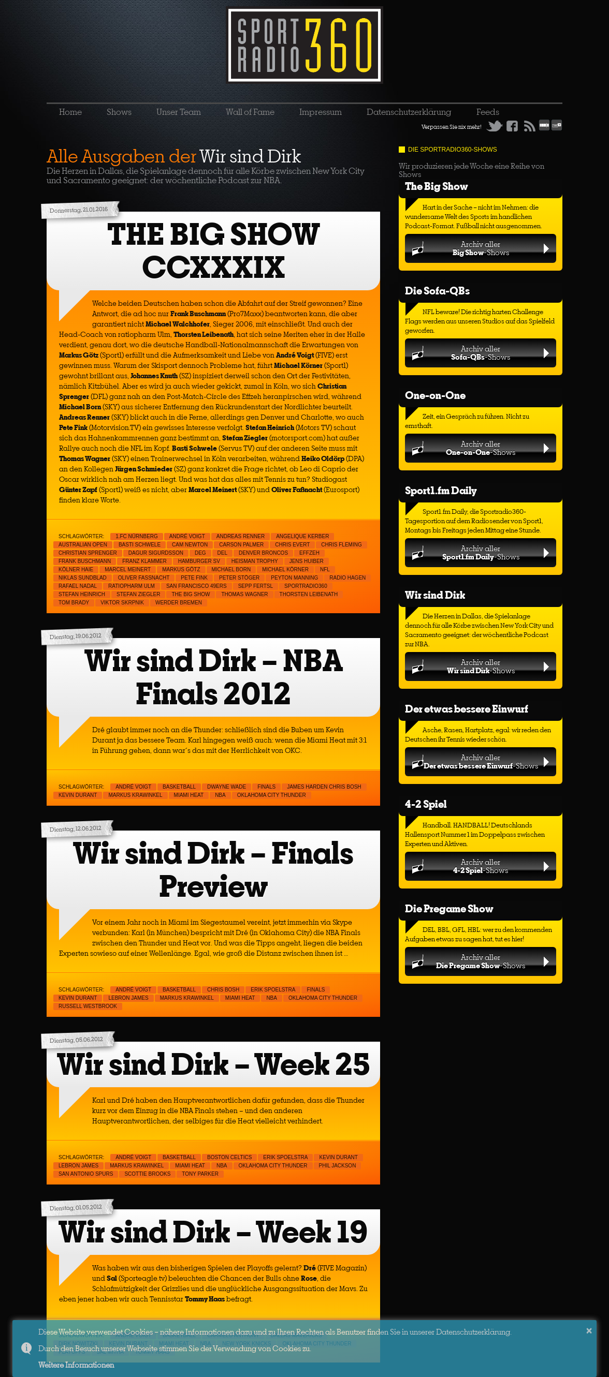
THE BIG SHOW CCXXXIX (213, 250)
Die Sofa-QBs (437, 290)
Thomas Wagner (244, 594)
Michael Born (231, 569)
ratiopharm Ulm (131, 586)
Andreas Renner (240, 536)
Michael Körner (285, 569)
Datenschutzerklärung (409, 112)
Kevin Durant (78, 795)
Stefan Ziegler (138, 594)
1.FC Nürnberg (136, 536)
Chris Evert (292, 544)
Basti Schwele (140, 544)
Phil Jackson (337, 1165)
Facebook (512, 126)
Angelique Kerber (302, 536)
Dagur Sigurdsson (155, 553)
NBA (220, 795)
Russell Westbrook (88, 1006)
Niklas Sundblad (83, 578)
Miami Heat (189, 795)
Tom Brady (74, 602)
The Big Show (436, 186)
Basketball (179, 787)
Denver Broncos (263, 553)
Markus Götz (181, 569)
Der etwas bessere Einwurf (466, 708)
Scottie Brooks (147, 1174)
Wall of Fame (250, 112)
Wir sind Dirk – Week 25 (213, 1064)
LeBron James (128, 998)
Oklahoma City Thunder (271, 795)
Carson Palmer (241, 544)
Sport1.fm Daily (441, 490)
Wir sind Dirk (435, 594)
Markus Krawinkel (135, 795)
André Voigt (187, 536)
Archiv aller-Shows (481, 248)
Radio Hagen (347, 578)
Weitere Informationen (76, 1364)
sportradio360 (305, 586)
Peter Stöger (239, 578)
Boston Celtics (229, 1157)
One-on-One (435, 395)
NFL (325, 569)
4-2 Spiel (425, 803)
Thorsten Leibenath (309, 594)
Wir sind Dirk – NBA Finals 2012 (213, 677)
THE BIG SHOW (190, 594)
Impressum (320, 112)
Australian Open (83, 544)
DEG (200, 553)
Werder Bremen (178, 602)
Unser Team (178, 112)
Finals (266, 787)
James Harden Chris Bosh (324, 787)
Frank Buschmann (85, 561)
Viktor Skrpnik (122, 602)
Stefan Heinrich (82, 594)
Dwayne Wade (226, 787)
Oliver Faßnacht (143, 578)
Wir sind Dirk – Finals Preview (213, 869)
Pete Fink (194, 578)
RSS (530, 126)
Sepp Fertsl (255, 586)
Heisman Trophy (254, 561)
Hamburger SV (199, 561)
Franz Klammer (144, 561)
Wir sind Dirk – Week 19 (213, 1232)
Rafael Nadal (78, 586)
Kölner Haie (76, 569)
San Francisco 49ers (196, 586)
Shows (119, 112)
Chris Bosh (223, 990)
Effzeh (309, 553)
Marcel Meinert (128, 569)
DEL (222, 553)
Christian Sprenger (88, 553)
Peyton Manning (294, 578)
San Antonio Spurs (86, 1174)
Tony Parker (200, 1174)
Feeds (487, 112)
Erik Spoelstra (273, 990)
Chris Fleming (341, 544)
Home (70, 112)
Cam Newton (190, 544)
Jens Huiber (306, 561)
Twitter (494, 126)
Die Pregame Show (449, 908)
